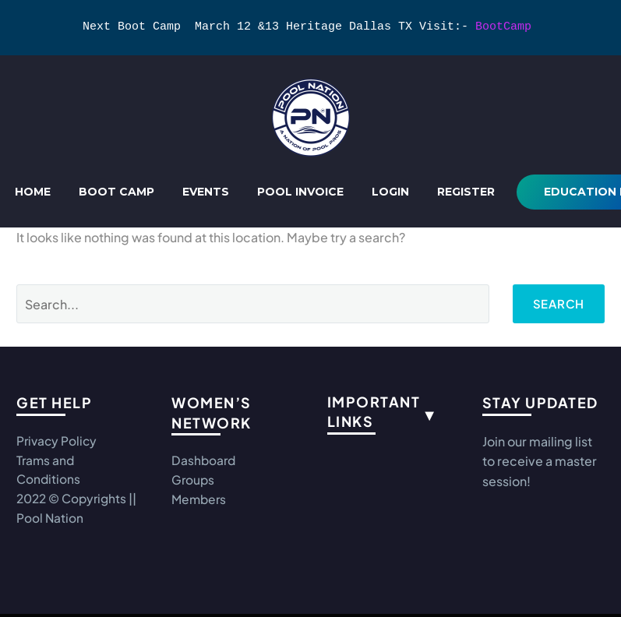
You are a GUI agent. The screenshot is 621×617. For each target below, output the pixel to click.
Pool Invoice (300, 192)
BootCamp (503, 27)
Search (556, 303)
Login (390, 192)
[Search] (250, 303)
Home (33, 192)
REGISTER (466, 192)
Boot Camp (116, 192)
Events (205, 192)
